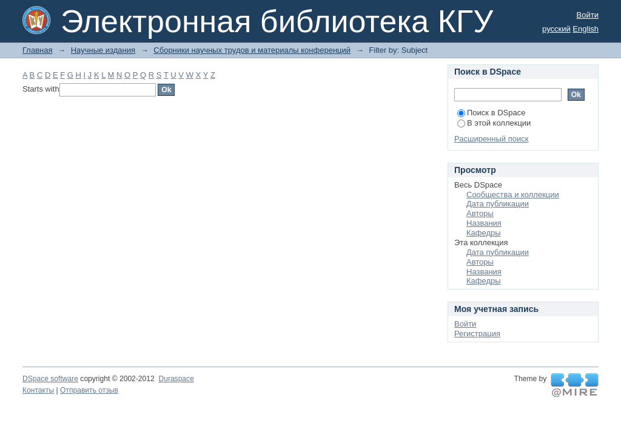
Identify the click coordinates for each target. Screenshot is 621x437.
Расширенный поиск (491, 138)
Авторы (480, 213)
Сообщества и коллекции (512, 194)
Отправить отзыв (89, 390)
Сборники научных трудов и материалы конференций (252, 50)
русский (556, 28)
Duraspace (175, 378)
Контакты (38, 390)
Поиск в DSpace (491, 112)
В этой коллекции (494, 122)
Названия (484, 223)
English (585, 28)
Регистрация (477, 333)
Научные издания (103, 50)
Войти (588, 14)
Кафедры (483, 232)
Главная (37, 50)
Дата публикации (497, 203)
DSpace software (50, 378)
